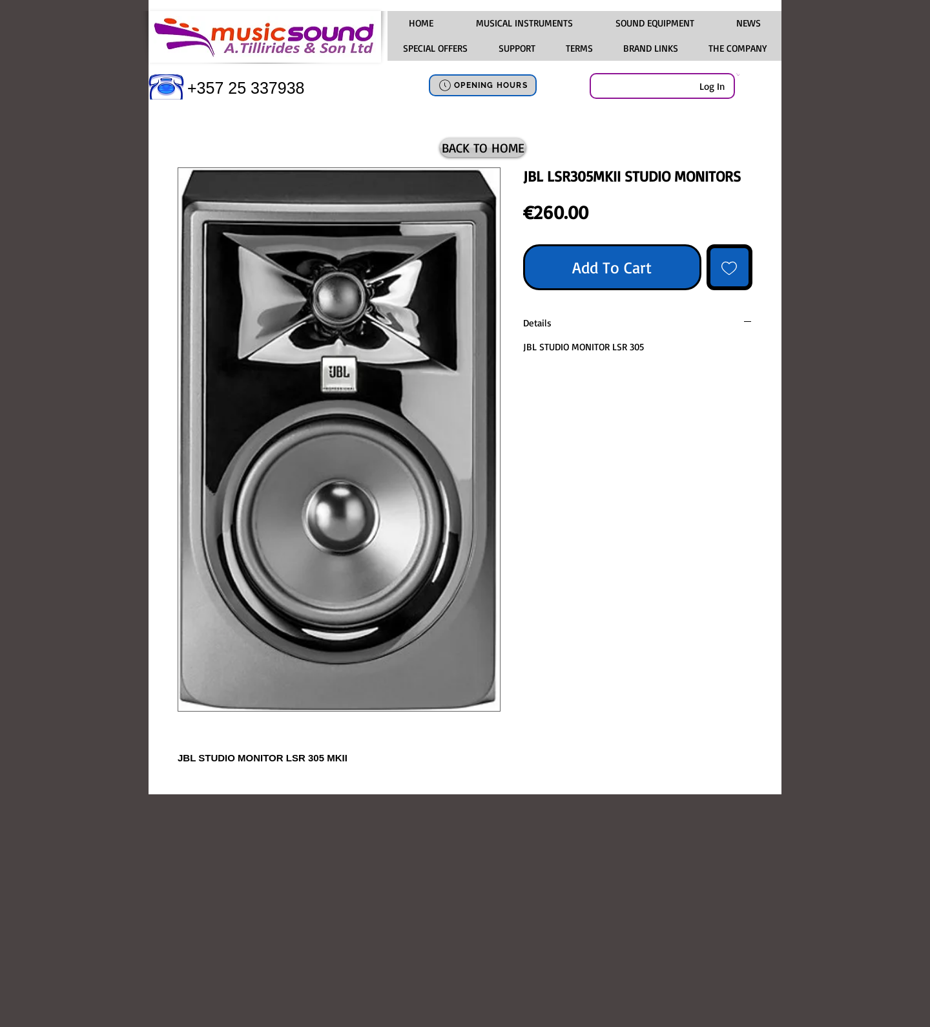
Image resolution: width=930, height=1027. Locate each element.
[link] (737, 74)
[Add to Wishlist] (730, 267)
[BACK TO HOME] (483, 147)
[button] (524, 23)
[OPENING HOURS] (483, 85)
